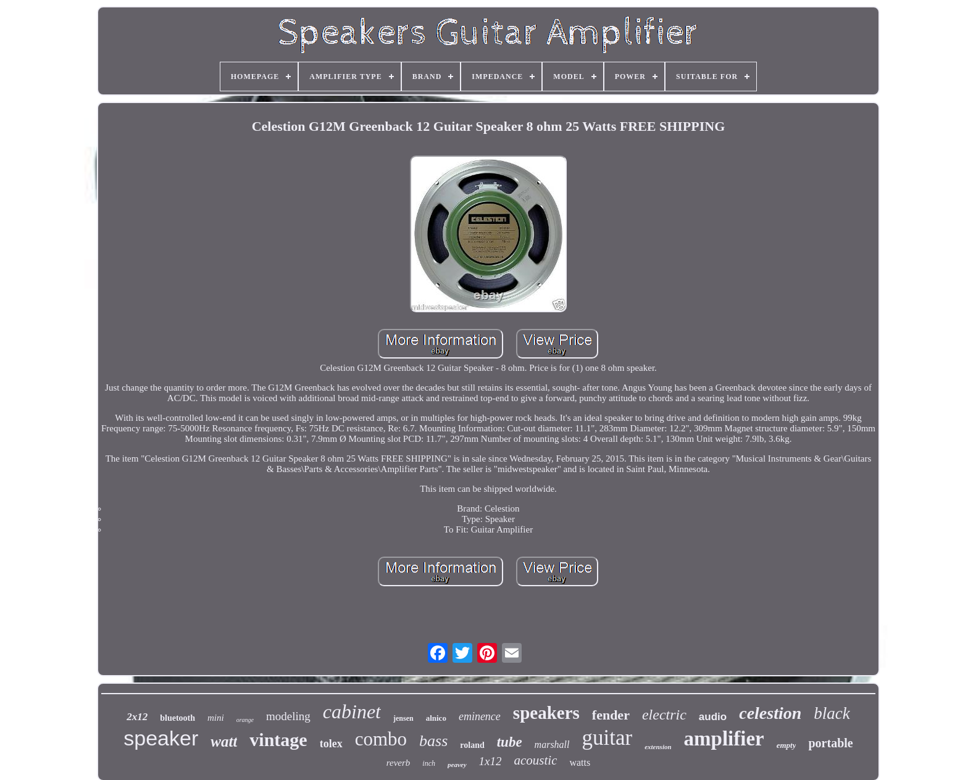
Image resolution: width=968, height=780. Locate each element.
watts (579, 762)
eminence (480, 716)
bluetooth (177, 718)
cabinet (352, 711)
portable (830, 743)
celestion (770, 713)
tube (509, 742)
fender (611, 715)
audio (713, 717)
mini (215, 718)
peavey (457, 764)
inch (428, 763)
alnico (436, 718)
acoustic (535, 760)
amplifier (724, 739)
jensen (403, 718)
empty (786, 745)
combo (381, 739)
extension (658, 746)
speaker (160, 738)
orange (245, 719)
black (831, 713)
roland (472, 745)
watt (224, 741)
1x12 (490, 761)
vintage (278, 739)
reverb (398, 763)
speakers (546, 713)
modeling (288, 716)
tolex (331, 743)
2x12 (137, 717)
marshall (552, 744)
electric (664, 715)
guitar (607, 738)
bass (433, 741)
